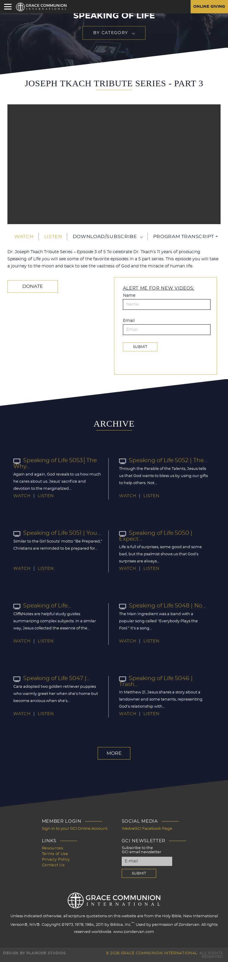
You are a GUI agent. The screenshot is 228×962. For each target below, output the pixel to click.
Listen (53, 236)
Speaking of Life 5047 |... (50, 678)
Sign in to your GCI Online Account (74, 828)
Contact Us (53, 863)
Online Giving (208, 7)
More (114, 753)
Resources (52, 847)
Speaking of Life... (41, 605)
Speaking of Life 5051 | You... (55, 533)
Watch (24, 236)
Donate (31, 286)
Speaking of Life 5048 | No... (160, 605)
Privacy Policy (56, 858)
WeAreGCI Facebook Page (147, 828)
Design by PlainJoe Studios (34, 952)
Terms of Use (55, 853)
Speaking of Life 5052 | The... (161, 460)
